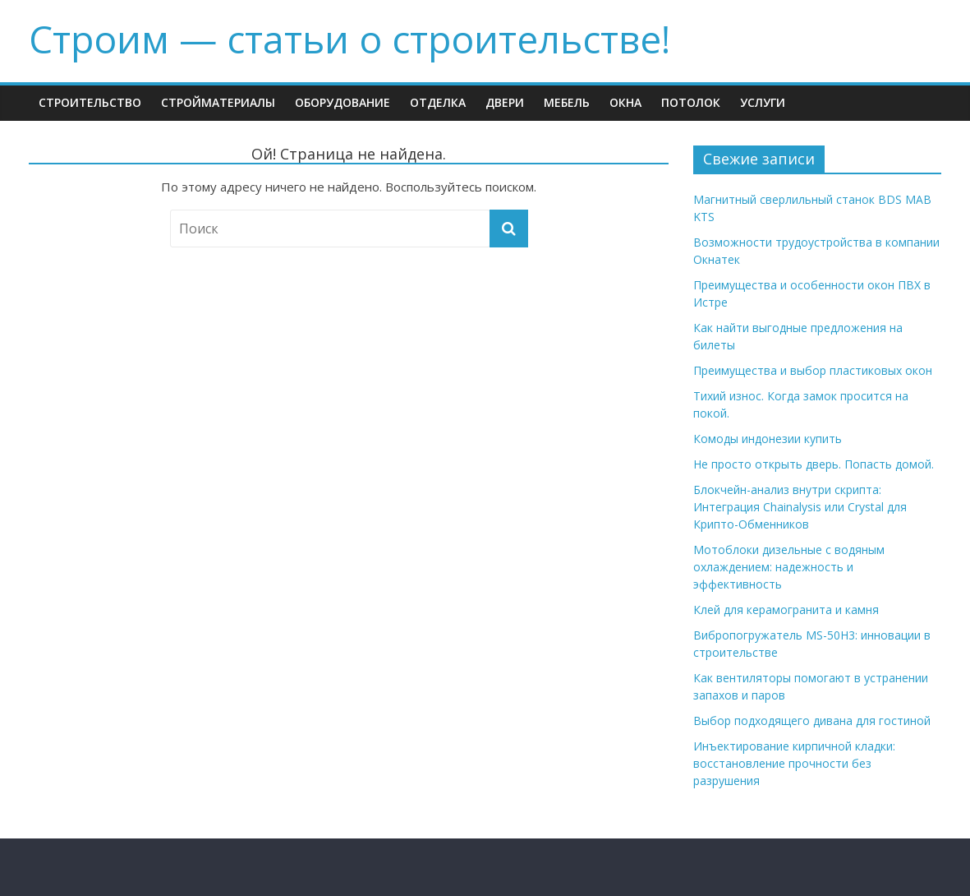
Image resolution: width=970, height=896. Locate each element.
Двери (504, 102)
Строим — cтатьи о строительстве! (349, 38)
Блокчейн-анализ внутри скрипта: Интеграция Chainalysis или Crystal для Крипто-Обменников (800, 507)
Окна (625, 102)
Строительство (90, 102)
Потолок (690, 102)
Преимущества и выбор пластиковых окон (812, 370)
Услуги (762, 102)
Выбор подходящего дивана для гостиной (812, 720)
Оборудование (342, 102)
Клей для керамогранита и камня (786, 609)
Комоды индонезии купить (767, 438)
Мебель (567, 102)
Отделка (438, 102)
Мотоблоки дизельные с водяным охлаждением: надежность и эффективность (789, 567)
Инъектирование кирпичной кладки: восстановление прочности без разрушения (794, 763)
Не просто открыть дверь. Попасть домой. (813, 464)
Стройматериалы (218, 102)
